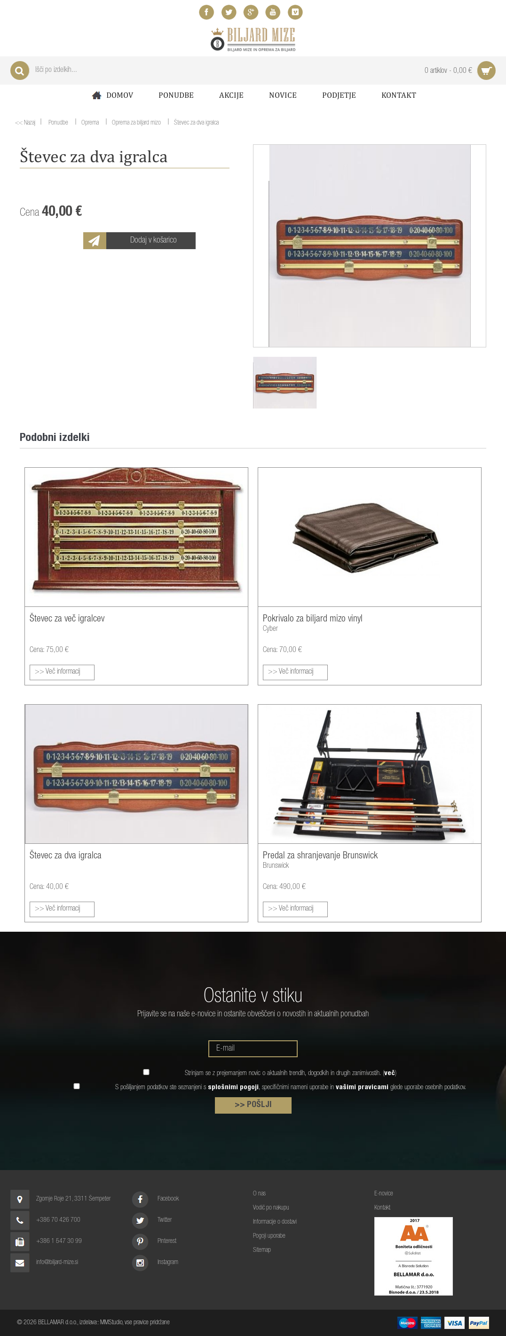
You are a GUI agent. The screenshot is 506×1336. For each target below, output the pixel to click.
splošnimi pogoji (233, 1087)
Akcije (231, 95)
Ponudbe (176, 95)
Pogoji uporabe (269, 1236)
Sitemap (262, 1250)
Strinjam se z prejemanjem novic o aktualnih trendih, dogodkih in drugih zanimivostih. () (290, 1073)
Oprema (90, 123)
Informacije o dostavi (275, 1222)
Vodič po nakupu (271, 1208)
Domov (111, 95)
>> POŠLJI (253, 1105)
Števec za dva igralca (196, 123)
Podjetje (339, 95)
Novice (283, 95)
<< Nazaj (25, 123)
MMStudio (111, 1323)
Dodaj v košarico (153, 240)
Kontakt (398, 95)
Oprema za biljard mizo (136, 123)
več (389, 1073)
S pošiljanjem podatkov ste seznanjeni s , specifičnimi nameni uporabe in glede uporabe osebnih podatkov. (290, 1087)
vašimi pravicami (362, 1087)
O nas (259, 1194)
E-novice (383, 1194)
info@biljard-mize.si (57, 1262)
